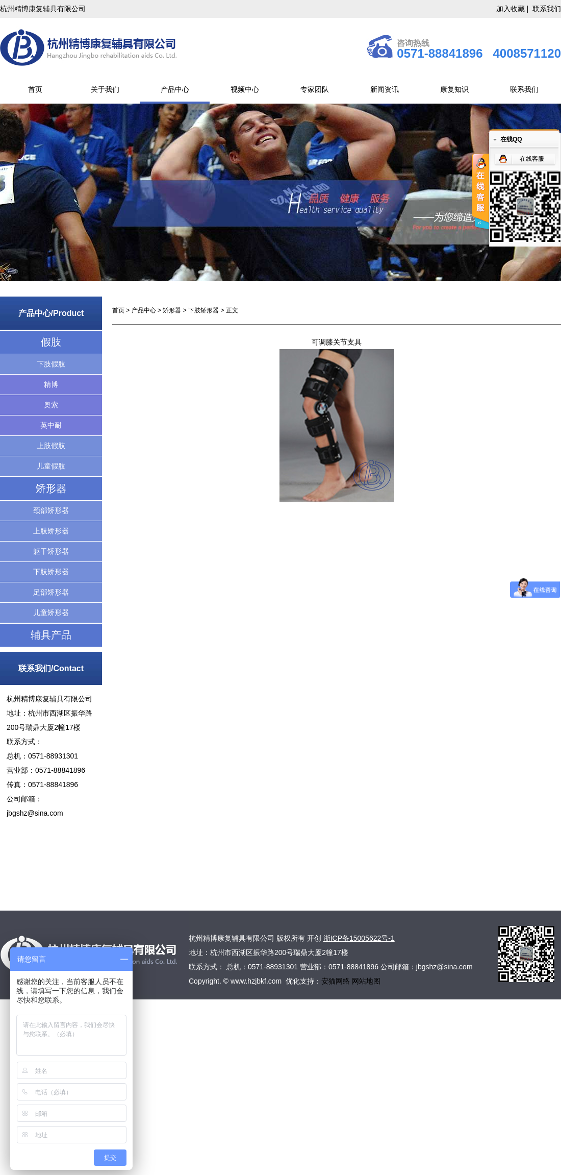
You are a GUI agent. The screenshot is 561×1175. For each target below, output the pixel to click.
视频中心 (245, 89)
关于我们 (105, 89)
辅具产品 (51, 635)
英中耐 (51, 425)
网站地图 (366, 981)
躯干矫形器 (51, 551)
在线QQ (511, 139)
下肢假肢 (51, 364)
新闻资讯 (384, 89)
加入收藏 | (513, 9)
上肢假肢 (51, 446)
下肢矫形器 (51, 572)
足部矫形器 (51, 592)
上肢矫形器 (51, 531)
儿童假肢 (51, 466)
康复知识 (454, 89)
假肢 (51, 342)
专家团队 (314, 89)
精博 (51, 384)
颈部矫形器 (51, 510)
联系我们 (546, 9)
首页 (35, 89)
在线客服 (532, 158)
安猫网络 (336, 981)
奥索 (51, 405)
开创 (314, 938)
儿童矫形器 (51, 612)
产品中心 (175, 89)
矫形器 (51, 488)
